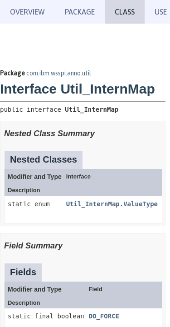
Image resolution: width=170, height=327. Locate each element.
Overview (27, 12)
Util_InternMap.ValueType (112, 204)
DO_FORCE (104, 316)
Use (161, 12)
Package (80, 12)
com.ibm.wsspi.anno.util (58, 73)
